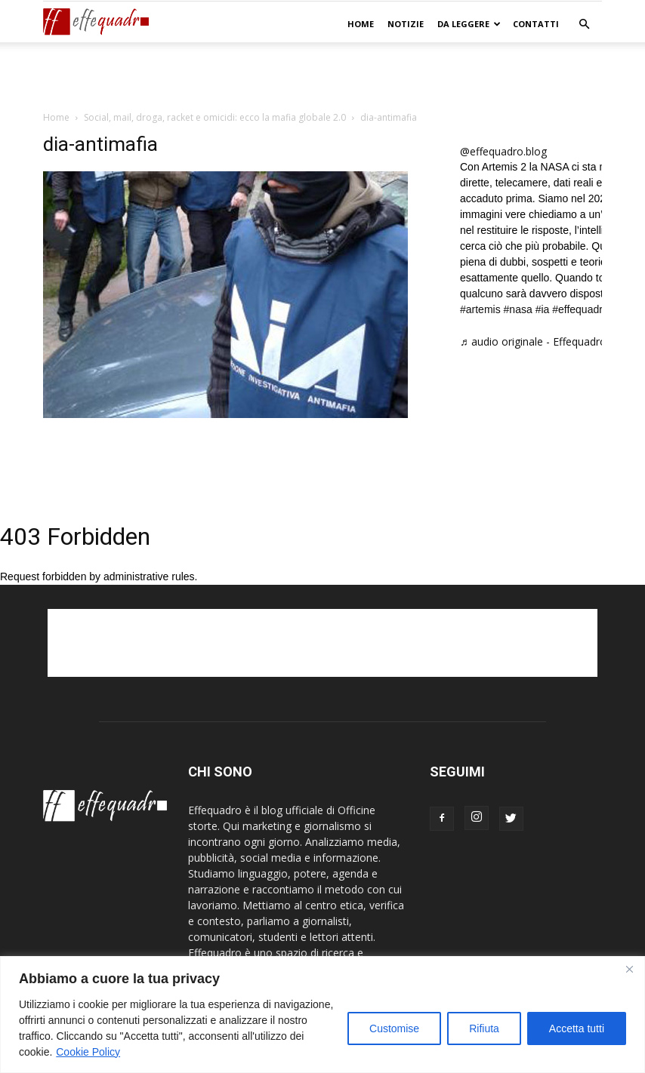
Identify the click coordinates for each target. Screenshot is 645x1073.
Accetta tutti (576, 1028)
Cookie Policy (88, 1052)
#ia (542, 309)
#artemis (480, 309)
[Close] (629, 969)
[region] (322, 1014)
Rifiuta (484, 1028)
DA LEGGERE (469, 23)
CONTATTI (536, 23)
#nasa (518, 309)
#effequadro (580, 309)
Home (360, 23)
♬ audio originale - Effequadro (533, 341)
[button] (584, 24)
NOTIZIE (405, 23)
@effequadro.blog (503, 151)
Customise (394, 1028)
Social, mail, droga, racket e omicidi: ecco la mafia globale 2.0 (215, 117)
